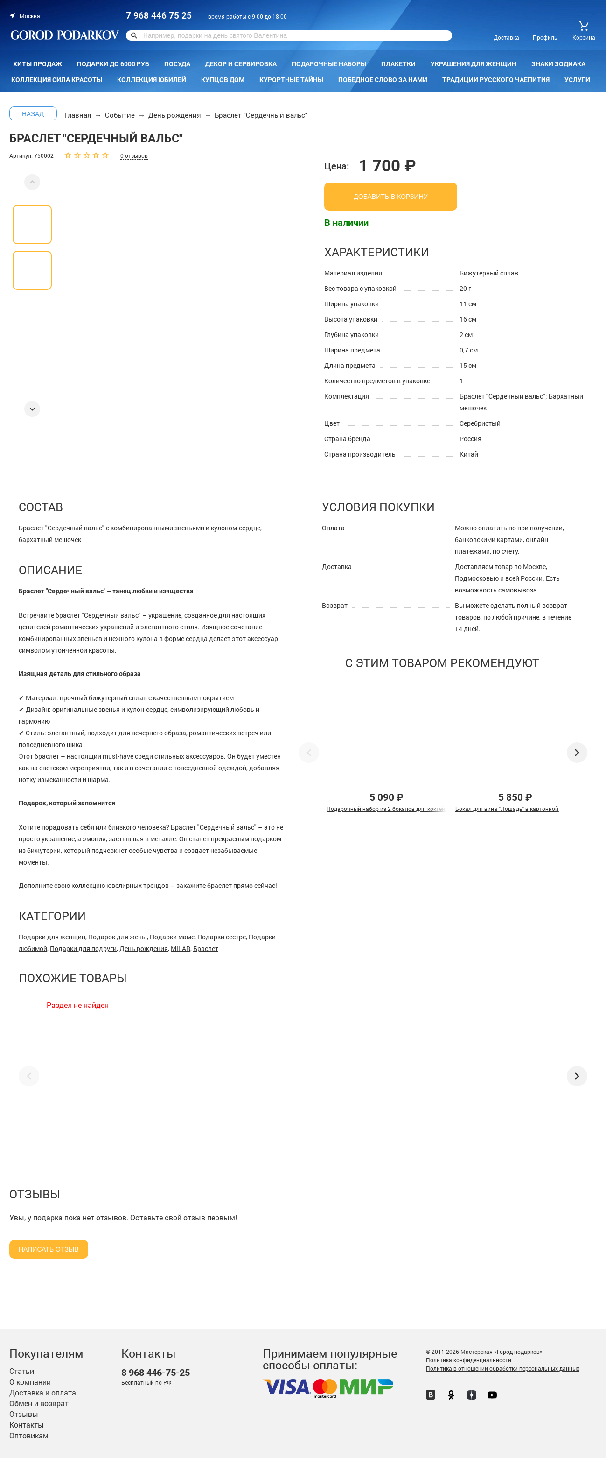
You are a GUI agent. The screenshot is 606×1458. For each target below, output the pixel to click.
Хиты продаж (37, 64)
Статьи (21, 1371)
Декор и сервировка (241, 64)
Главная (78, 115)
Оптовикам (29, 1435)
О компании (30, 1382)
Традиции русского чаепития (496, 80)
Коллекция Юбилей (151, 80)
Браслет (205, 948)
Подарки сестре (221, 936)
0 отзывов (134, 155)
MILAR (180, 948)
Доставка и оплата (42, 1392)
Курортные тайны (291, 80)
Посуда (177, 64)
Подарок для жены (117, 936)
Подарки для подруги (83, 948)
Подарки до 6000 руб (113, 64)
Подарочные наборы (329, 64)
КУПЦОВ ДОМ (222, 80)
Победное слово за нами (382, 80)
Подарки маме (172, 936)
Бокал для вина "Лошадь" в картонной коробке (518, 808)
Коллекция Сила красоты (56, 80)
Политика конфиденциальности (468, 1360)
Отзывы (23, 1414)
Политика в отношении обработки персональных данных (502, 1368)
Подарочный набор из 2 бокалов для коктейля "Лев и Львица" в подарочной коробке (441, 808)
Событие (120, 115)
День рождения (174, 115)
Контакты (26, 1425)
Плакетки (398, 64)
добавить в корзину (390, 196)
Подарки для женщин (52, 936)
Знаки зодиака (558, 64)
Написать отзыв (49, 1249)
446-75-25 (155, 1372)
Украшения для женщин (473, 64)
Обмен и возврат (39, 1403)
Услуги (577, 80)
